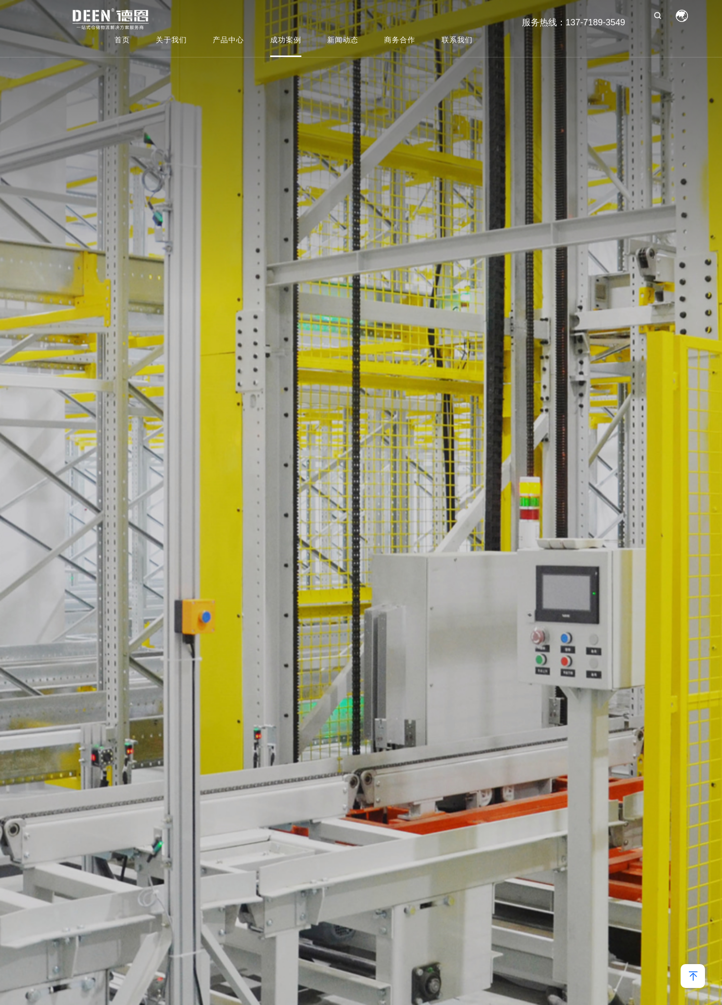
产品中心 (228, 40)
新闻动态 (342, 40)
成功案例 (285, 40)
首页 (122, 40)
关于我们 (171, 40)
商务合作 (399, 40)
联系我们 (457, 40)
